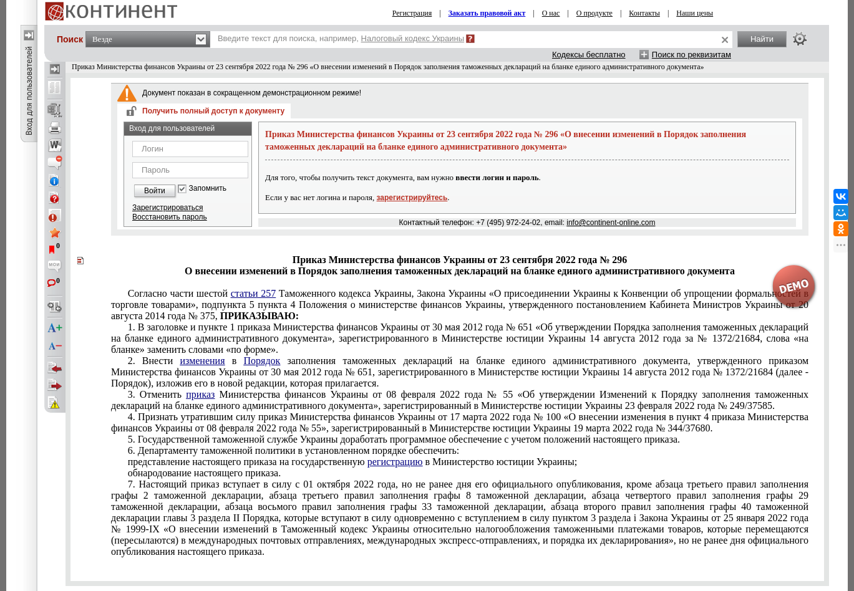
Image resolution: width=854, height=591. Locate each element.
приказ (200, 394)
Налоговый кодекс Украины (413, 38)
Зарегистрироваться (167, 207)
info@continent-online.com (610, 222)
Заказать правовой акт (487, 13)
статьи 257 (253, 293)
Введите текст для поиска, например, (341, 38)
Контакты (644, 13)
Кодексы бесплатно (589, 54)
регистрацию (395, 461)
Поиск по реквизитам (691, 54)
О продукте (594, 13)
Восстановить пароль (169, 217)
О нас (551, 13)
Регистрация (412, 13)
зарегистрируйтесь (412, 197)
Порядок (261, 360)
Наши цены (694, 13)
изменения (202, 360)
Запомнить (207, 189)
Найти (762, 39)
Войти (154, 190)
